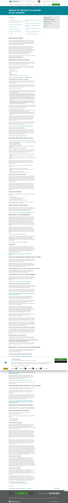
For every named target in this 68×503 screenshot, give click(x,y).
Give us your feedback (27, 488)
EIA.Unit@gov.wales (22, 234)
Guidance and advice (16, 7)
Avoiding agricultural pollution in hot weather (32, 29)
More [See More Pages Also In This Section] (45, 26)
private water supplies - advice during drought (17, 148)
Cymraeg (57, 1)
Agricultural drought (13, 20)
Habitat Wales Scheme (16, 271)
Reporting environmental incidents (32, 31)
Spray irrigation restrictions (14, 29)
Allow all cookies (60, 492)
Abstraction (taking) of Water (14, 22)
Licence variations (12, 26)
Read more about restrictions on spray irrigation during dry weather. (21, 212)
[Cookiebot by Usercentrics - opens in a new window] (5, 501)
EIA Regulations (24, 242)
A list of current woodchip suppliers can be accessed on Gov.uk (20, 380)
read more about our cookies (19, 498)
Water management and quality (34, 7)
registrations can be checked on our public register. (22, 354)
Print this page (56, 488)
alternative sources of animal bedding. (23, 281)
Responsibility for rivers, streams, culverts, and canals (50, 21)
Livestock (11, 33)
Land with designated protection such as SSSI (33, 20)
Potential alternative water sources (15, 24)
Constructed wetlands (48, 23)
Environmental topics (24, 7)
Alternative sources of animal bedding (33, 23)
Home (10, 7)
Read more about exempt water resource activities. (18, 135)
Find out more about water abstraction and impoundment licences (21, 77)
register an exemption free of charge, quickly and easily (22, 356)
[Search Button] (39, 1)
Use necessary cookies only (60, 494)
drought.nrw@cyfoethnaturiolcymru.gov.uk (16, 57)
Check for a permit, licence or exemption (48, 1)
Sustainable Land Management (15, 31)
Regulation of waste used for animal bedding (32, 26)
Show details (46, 501)
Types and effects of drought (31, 33)
